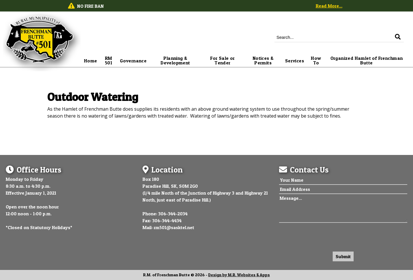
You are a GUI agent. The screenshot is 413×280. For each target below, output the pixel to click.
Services (294, 61)
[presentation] (322, 236)
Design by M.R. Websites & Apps (239, 274)
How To (316, 60)
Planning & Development (175, 60)
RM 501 (109, 60)
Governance (133, 61)
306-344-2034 (173, 213)
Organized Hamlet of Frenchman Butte (367, 60)
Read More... (329, 6)
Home (90, 61)
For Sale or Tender (223, 60)
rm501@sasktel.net (174, 227)
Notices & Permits (264, 60)
